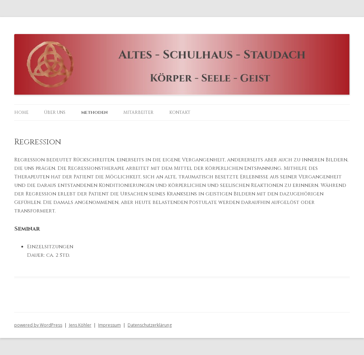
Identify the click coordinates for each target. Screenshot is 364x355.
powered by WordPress (38, 325)
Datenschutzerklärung (150, 325)
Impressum (109, 325)
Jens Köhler (80, 325)
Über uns (54, 112)
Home (21, 112)
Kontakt (180, 112)
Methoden (94, 112)
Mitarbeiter (138, 112)
